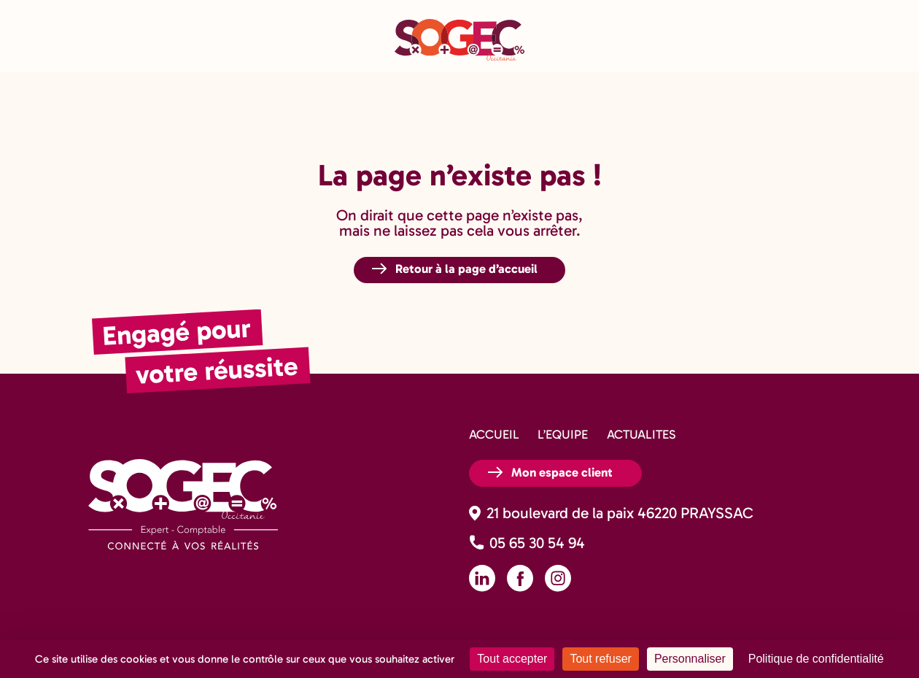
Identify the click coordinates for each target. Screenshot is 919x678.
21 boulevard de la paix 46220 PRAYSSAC (619, 513)
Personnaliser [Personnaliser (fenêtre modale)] (690, 658)
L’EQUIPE (563, 434)
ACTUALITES (641, 434)
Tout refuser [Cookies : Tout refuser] (600, 658)
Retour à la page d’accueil (466, 268)
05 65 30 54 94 (537, 543)
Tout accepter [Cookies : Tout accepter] (512, 658)
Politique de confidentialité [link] (816, 658)
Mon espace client (562, 472)
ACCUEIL (494, 434)
